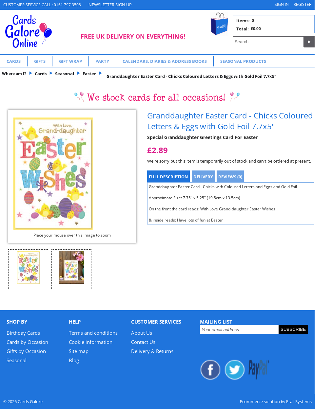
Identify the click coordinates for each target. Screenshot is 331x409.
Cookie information (90, 342)
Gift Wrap (70, 61)
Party (102, 61)
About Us (141, 332)
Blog (74, 360)
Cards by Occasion (27, 342)
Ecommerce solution (260, 401)
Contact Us (143, 342)
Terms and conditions (93, 332)
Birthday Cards (23, 332)
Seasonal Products (243, 61)
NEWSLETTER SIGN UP (110, 5)
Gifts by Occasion (26, 351)
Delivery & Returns (152, 351)
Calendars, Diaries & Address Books (165, 61)
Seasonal (17, 360)
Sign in (282, 4)
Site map (78, 351)
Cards (14, 61)
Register (302, 4)
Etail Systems (299, 401)
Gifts (40, 61)
